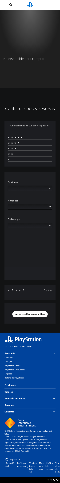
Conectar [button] (30, 411)
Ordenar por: (14, 219)
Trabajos (8, 361)
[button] (30, 314)
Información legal (9, 464)
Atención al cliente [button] (30, 398)
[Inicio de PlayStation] (30, 4)
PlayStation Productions (14, 369)
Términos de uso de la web (33, 467)
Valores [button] (30, 391)
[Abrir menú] (3, 5)
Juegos (15, 346)
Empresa (8, 373)
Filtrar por (13, 200)
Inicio (6, 346)
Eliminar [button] (48, 290)
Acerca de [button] (30, 353)
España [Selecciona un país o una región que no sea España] (12, 459)
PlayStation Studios (12, 365)
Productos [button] (30, 385)
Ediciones (13, 182)
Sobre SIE (8, 357)
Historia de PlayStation (14, 377)
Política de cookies (49, 466)
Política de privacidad (21, 464)
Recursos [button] (30, 405)
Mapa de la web (41, 466)
